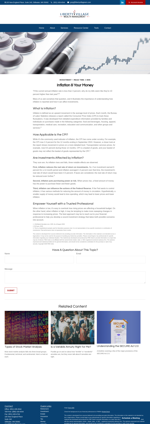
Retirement (44, 409)
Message (9, 269)
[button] (41, 28)
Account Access (135, 2)
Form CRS (71, 408)
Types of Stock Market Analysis (23, 346)
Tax (41, 419)
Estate (42, 414)
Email (78, 254)
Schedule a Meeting (131, 418)
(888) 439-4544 (18, 412)
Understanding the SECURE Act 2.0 (118, 346)
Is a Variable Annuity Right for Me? (71, 346)
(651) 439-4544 (58, 2)
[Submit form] (11, 291)
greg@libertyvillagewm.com (79, 2)
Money (42, 421)
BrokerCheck (106, 411)
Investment (44, 411)
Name (7, 254)
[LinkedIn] (122, 2)
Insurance (44, 416)
